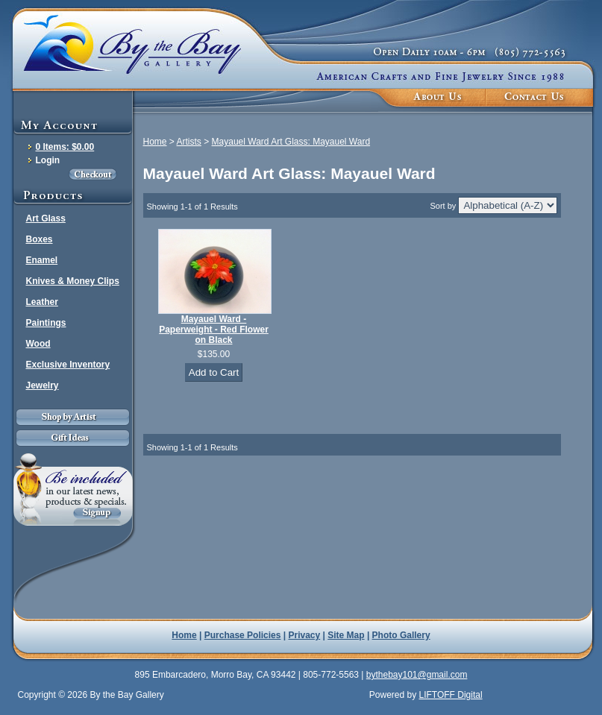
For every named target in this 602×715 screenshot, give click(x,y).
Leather (42, 302)
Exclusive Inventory (68, 364)
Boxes (39, 239)
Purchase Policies (242, 635)
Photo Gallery (401, 635)
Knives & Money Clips (72, 281)
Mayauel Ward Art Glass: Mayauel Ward (291, 141)
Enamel (42, 260)
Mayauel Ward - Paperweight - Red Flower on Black (214, 329)
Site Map (345, 635)
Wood (38, 343)
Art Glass (46, 218)
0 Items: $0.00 (65, 147)
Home (155, 141)
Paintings (46, 323)
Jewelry (42, 385)
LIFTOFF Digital (450, 695)
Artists (189, 141)
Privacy (305, 635)
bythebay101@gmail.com (417, 675)
